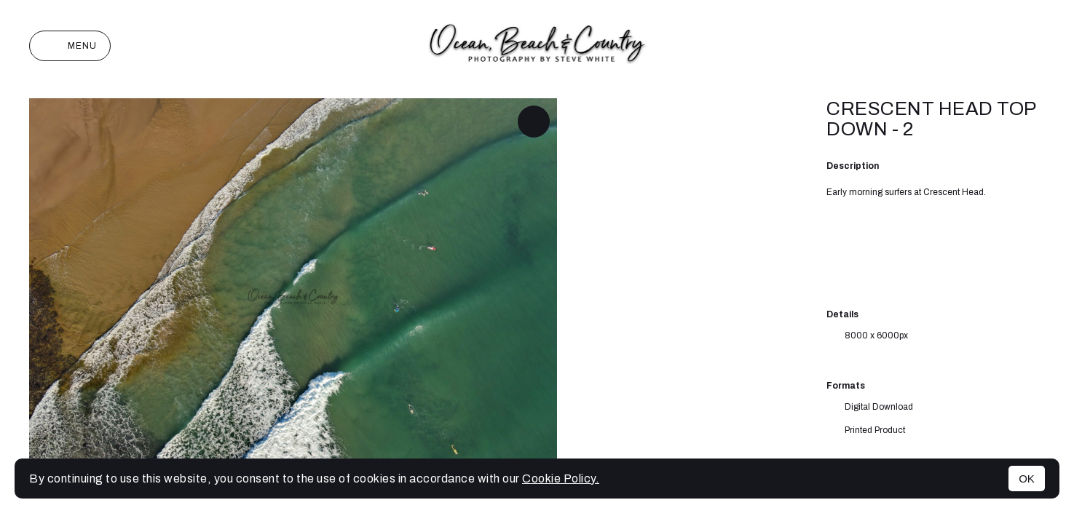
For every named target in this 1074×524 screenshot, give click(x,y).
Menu (70, 46)
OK (1027, 478)
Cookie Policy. (560, 478)
